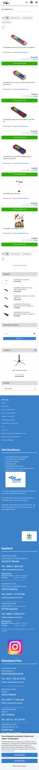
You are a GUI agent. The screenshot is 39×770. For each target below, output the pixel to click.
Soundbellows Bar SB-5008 (11, 193)
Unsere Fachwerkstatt (8, 409)
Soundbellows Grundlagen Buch (13, 228)
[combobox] (15, 18)
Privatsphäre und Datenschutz (10, 423)
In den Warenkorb (19, 63)
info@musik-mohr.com (15, 570)
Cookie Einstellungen (7, 440)
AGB (3, 426)
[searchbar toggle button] (26, 2)
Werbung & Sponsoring (8, 420)
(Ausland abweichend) (22, 52)
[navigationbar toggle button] (36, 2)
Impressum (5, 430)
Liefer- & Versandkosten (8, 413)
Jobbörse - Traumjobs (8, 416)
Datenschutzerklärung (8, 751)
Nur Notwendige (19, 761)
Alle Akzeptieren (19, 755)
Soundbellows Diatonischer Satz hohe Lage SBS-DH (19, 47)
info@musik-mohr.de (14, 598)
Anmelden (19, 338)
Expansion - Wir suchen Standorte (11, 437)
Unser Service (5, 406)
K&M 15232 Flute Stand (19, 370)
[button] (3, 18)
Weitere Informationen (19, 766)
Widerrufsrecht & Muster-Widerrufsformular (14, 433)
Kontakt (4, 403)
